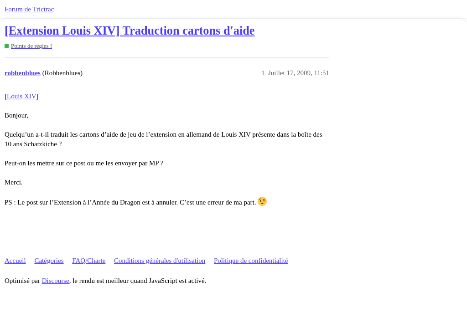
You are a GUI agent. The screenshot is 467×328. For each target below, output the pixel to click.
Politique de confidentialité (251, 260)
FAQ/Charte (88, 260)
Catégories (48, 260)
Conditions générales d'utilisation (159, 260)
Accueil (15, 260)
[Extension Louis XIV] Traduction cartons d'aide (130, 30)
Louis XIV (21, 96)
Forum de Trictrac (29, 9)
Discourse (55, 280)
